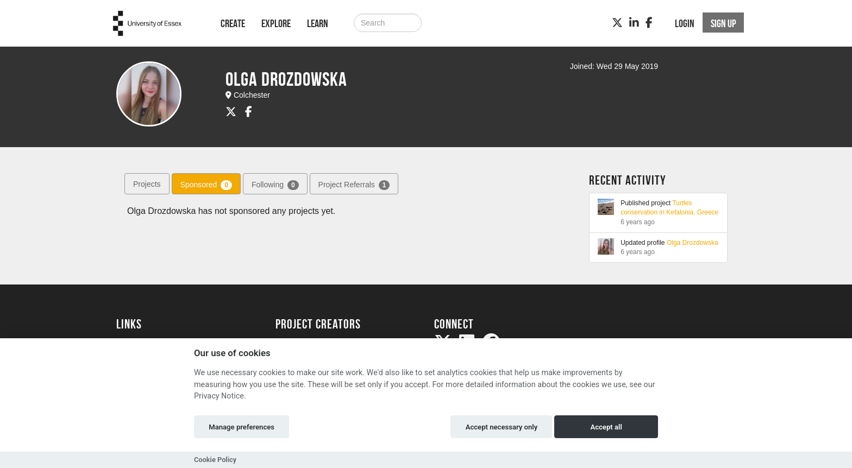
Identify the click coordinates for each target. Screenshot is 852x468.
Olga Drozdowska (692, 242)
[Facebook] (649, 23)
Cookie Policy (215, 460)
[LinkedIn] (634, 23)
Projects (147, 184)
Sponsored (206, 185)
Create (233, 23)
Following (275, 185)
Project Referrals (354, 185)
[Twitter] (617, 23)
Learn (317, 23)
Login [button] (684, 23)
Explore (276, 23)
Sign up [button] (723, 23)
